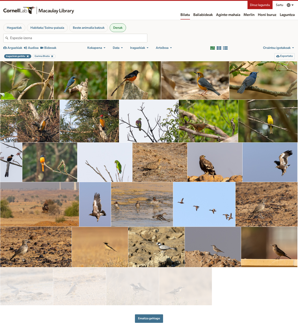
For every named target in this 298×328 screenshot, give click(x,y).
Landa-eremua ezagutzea (220, 322)
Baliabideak (203, 15)
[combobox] (78, 38)
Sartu (279, 5)
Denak (118, 27)
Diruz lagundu (260, 5)
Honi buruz (267, 15)
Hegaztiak (14, 27)
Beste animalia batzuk (89, 27)
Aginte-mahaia (228, 15)
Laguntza (287, 15)
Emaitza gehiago (149, 300)
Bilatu (185, 15)
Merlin (249, 15)
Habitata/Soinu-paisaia (47, 27)
